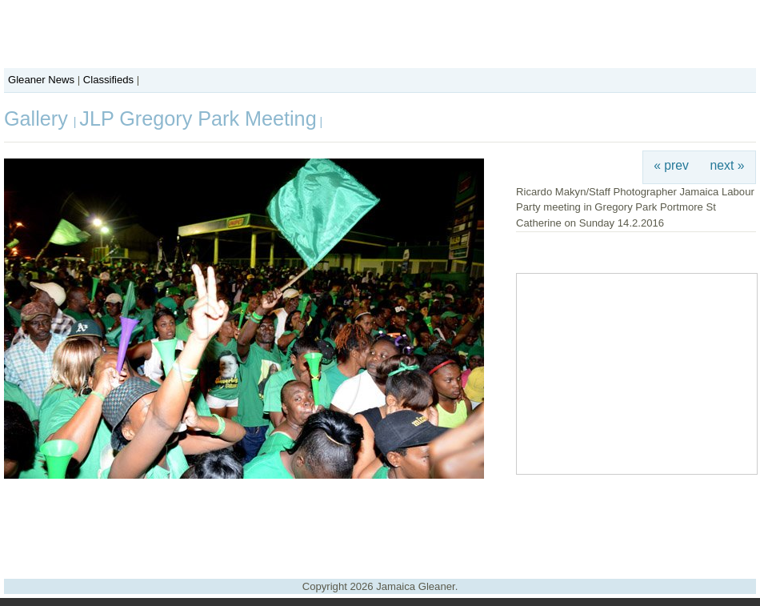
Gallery (39, 118)
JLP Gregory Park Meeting (197, 118)
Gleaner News (41, 80)
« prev (671, 165)
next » (727, 165)
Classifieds (108, 80)
